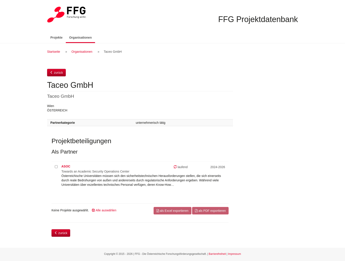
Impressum (234, 253)
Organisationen (82, 37)
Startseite (53, 51)
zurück (56, 72)
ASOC (65, 166)
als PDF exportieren (210, 210)
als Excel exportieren (172, 210)
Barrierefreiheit (217, 253)
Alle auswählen (104, 210)
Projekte (56, 37)
